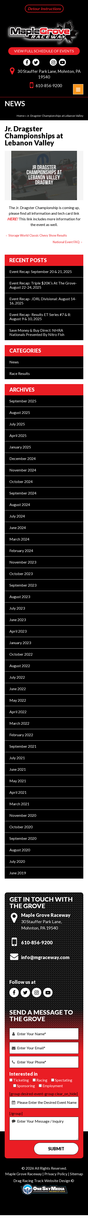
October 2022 (21, 654)
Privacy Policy (55, 1174)
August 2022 (19, 666)
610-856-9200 (44, 85)
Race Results (19, 374)
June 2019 (17, 873)
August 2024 (19, 505)
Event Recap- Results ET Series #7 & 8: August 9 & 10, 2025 (40, 317)
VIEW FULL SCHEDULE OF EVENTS (44, 51)
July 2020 (17, 862)
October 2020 (21, 827)
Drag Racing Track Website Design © (43, 1181)
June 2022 (17, 689)
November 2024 (22, 470)
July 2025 (17, 424)
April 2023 (18, 631)
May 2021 (17, 781)
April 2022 (18, 712)
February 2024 (21, 551)
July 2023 (17, 608)
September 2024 (22, 493)
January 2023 (20, 643)
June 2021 (17, 769)
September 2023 (22, 585)
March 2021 (19, 804)
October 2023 (21, 574)
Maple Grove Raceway (23, 1174)
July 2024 (17, 516)
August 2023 (19, 597)
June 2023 (17, 620)
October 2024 (21, 482)
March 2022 (19, 723)
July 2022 (17, 677)
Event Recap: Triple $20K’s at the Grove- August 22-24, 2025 (43, 285)
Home (21, 116)
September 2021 (22, 746)
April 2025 (18, 436)
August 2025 (19, 413)
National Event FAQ (66, 242)
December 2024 (22, 459)
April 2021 (18, 792)
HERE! (12, 219)
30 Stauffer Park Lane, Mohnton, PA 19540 (44, 73)
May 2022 (17, 700)
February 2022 (21, 735)
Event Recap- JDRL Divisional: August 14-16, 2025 (42, 301)
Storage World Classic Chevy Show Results (37, 236)
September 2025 (22, 401)
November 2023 (22, 562)
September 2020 (22, 839)
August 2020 (19, 850)
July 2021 (17, 758)
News (14, 362)
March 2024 (19, 539)
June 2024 (17, 528)
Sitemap (76, 1174)
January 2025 (20, 447)
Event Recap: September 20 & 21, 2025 (40, 272)
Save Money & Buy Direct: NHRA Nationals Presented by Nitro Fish (36, 332)
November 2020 (22, 815)
